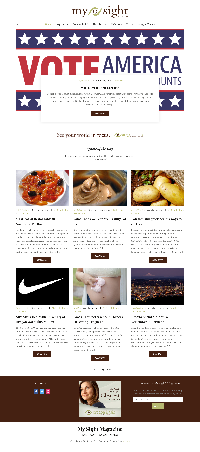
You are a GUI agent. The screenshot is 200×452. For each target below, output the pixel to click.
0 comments (120, 85)
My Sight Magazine (100, 434)
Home (48, 29)
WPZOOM (126, 446)
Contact (103, 440)
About (93, 440)
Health (97, 29)
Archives (114, 440)
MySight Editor (61, 215)
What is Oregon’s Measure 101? (100, 92)
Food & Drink (81, 29)
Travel (130, 29)
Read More (100, 119)
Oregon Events (146, 29)
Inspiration (62, 29)
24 (102, 374)
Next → (111, 374)
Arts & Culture (113, 29)
